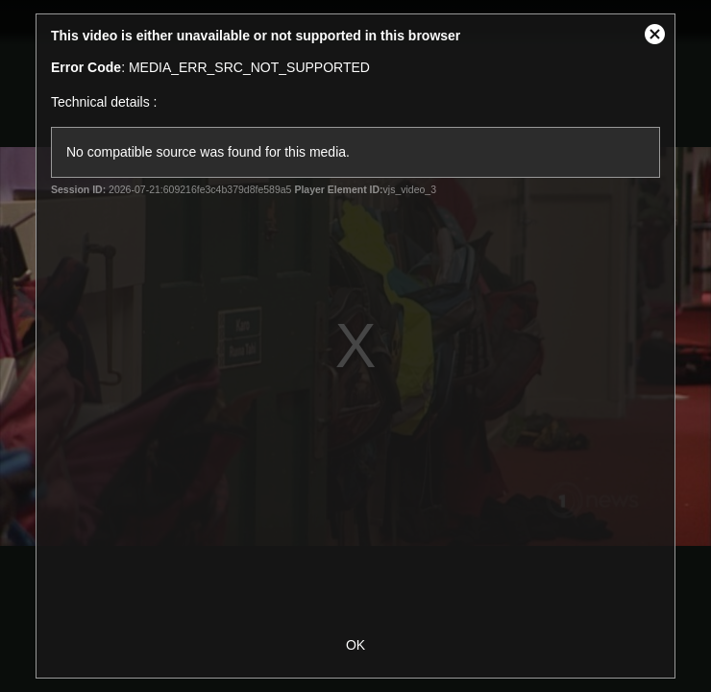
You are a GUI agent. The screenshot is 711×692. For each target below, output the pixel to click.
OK (355, 645)
